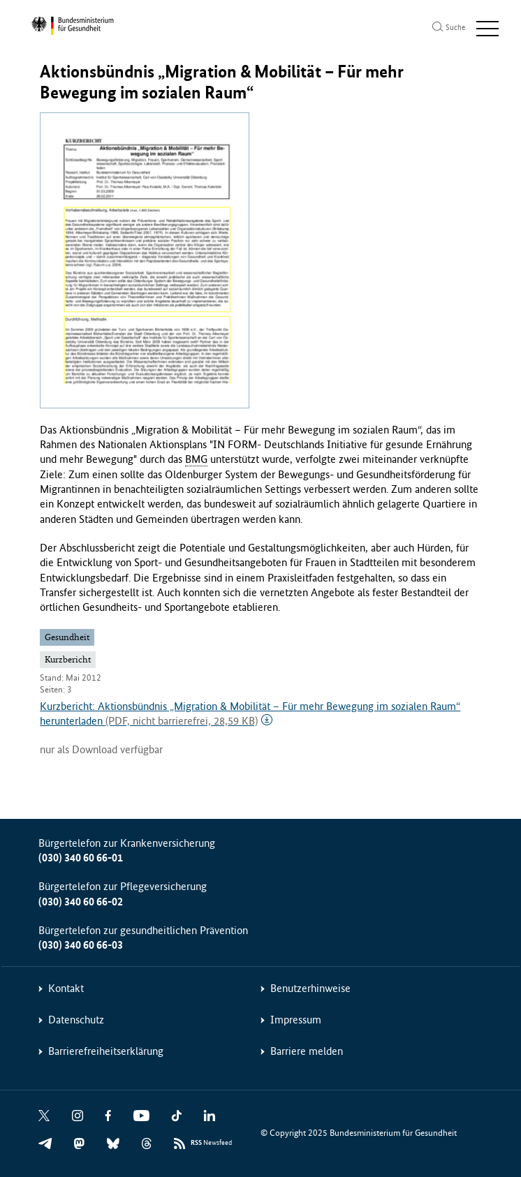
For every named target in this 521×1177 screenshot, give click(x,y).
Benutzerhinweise (310, 988)
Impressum (295, 1019)
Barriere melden (306, 1051)
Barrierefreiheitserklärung (105, 1051)
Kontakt (66, 988)
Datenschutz (76, 1019)
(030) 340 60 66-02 (80, 901)
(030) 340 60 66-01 (80, 857)
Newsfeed (211, 1143)
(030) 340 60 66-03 (80, 945)
